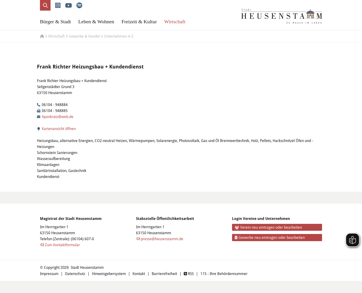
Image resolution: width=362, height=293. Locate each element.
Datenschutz (75, 273)
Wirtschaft (174, 21)
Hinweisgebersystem (109, 273)
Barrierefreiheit (164, 273)
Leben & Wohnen (96, 21)
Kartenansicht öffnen (56, 128)
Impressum (49, 273)
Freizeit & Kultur (139, 21)
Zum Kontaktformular (62, 244)
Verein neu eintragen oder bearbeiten (268, 227)
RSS (189, 273)
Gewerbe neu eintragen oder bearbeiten (270, 237)
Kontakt (139, 273)
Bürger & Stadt (55, 21)
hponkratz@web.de (57, 116)
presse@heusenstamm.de (162, 238)
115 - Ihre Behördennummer (223, 273)
